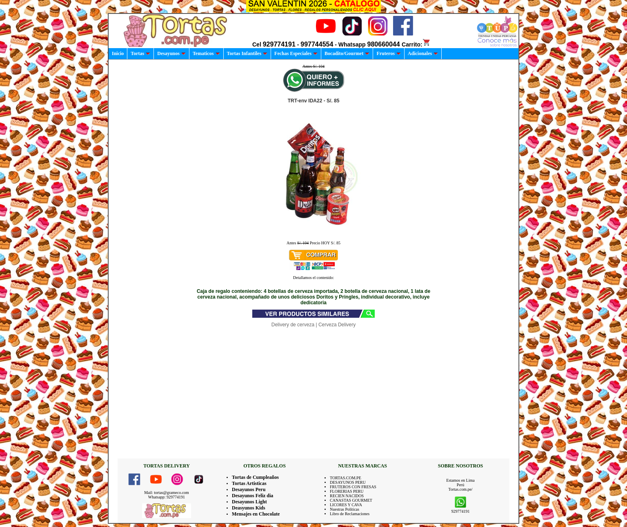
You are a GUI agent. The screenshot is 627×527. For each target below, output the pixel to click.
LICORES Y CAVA (346, 505)
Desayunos (171, 53)
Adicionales (423, 53)
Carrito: (416, 44)
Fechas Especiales (296, 53)
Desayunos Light (249, 502)
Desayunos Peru (248, 489)
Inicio (118, 53)
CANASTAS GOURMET (351, 500)
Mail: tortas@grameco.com (166, 492)
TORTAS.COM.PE (345, 478)
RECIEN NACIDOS (347, 496)
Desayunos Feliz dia (252, 495)
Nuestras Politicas (344, 509)
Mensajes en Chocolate (256, 514)
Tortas (140, 53)
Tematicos (206, 53)
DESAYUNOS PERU (348, 482)
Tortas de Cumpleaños (255, 477)
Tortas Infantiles (247, 53)
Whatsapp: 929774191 (166, 497)
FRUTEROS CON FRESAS (353, 487)
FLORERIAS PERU (347, 491)
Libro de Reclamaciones (349, 514)
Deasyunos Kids (248, 508)
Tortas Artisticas (249, 483)
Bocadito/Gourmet (347, 53)
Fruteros (388, 53)
